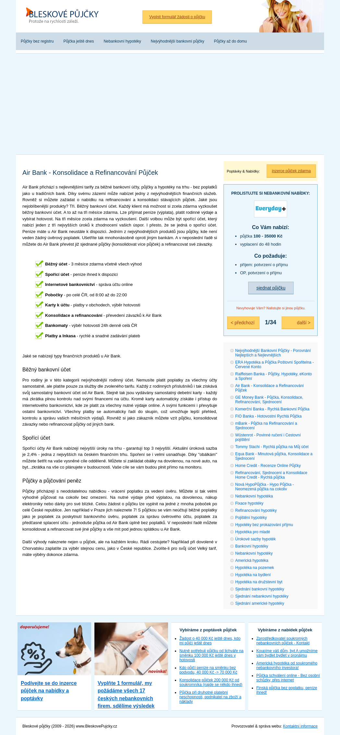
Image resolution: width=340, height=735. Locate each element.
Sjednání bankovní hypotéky (259, 589)
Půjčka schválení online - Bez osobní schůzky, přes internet (288, 677)
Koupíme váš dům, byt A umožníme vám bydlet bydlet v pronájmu (287, 653)
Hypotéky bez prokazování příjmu (264, 524)
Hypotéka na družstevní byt (258, 582)
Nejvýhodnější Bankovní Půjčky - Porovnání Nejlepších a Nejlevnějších (273, 352)
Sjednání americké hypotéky (259, 603)
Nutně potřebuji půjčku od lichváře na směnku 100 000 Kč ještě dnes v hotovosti (211, 655)
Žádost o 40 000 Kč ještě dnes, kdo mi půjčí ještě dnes (209, 640)
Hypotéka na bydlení (253, 575)
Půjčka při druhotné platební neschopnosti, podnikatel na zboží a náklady (210, 697)
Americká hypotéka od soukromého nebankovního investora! (286, 665)
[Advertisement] (170, 102)
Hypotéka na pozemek (254, 567)
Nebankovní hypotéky (254, 553)
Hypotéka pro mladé (252, 532)
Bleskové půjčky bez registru (64, 16)
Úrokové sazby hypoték (255, 539)
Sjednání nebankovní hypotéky (261, 596)
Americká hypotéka (251, 560)
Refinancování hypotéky (256, 510)
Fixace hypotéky (249, 503)
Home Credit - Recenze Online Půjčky (268, 465)
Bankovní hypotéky (251, 546)
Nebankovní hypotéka (254, 496)
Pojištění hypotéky (251, 517)
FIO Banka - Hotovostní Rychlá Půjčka (268, 416)
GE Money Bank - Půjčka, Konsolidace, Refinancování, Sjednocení (269, 399)
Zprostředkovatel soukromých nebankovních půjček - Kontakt (283, 640)
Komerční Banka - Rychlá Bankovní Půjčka (272, 409)
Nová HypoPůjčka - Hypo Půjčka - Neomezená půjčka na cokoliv (264, 486)
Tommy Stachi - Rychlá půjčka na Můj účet (272, 447)
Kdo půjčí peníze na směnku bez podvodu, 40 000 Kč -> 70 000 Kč (208, 670)
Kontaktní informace (300, 726)
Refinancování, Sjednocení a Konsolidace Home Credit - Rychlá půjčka (271, 475)
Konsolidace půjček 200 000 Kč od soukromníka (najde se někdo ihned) (210, 682)
